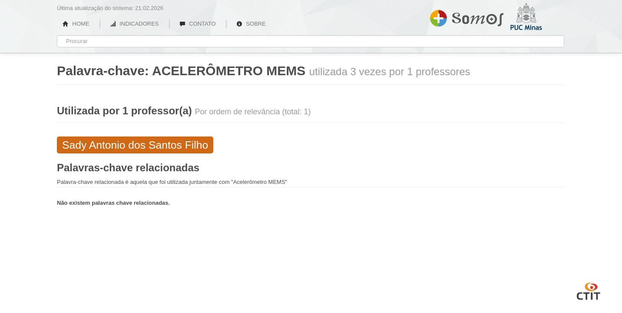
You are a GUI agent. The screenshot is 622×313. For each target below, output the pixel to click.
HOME (76, 23)
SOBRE (251, 23)
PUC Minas (537, 41)
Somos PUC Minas (466, 16)
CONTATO (197, 23)
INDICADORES (134, 23)
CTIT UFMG (588, 290)
